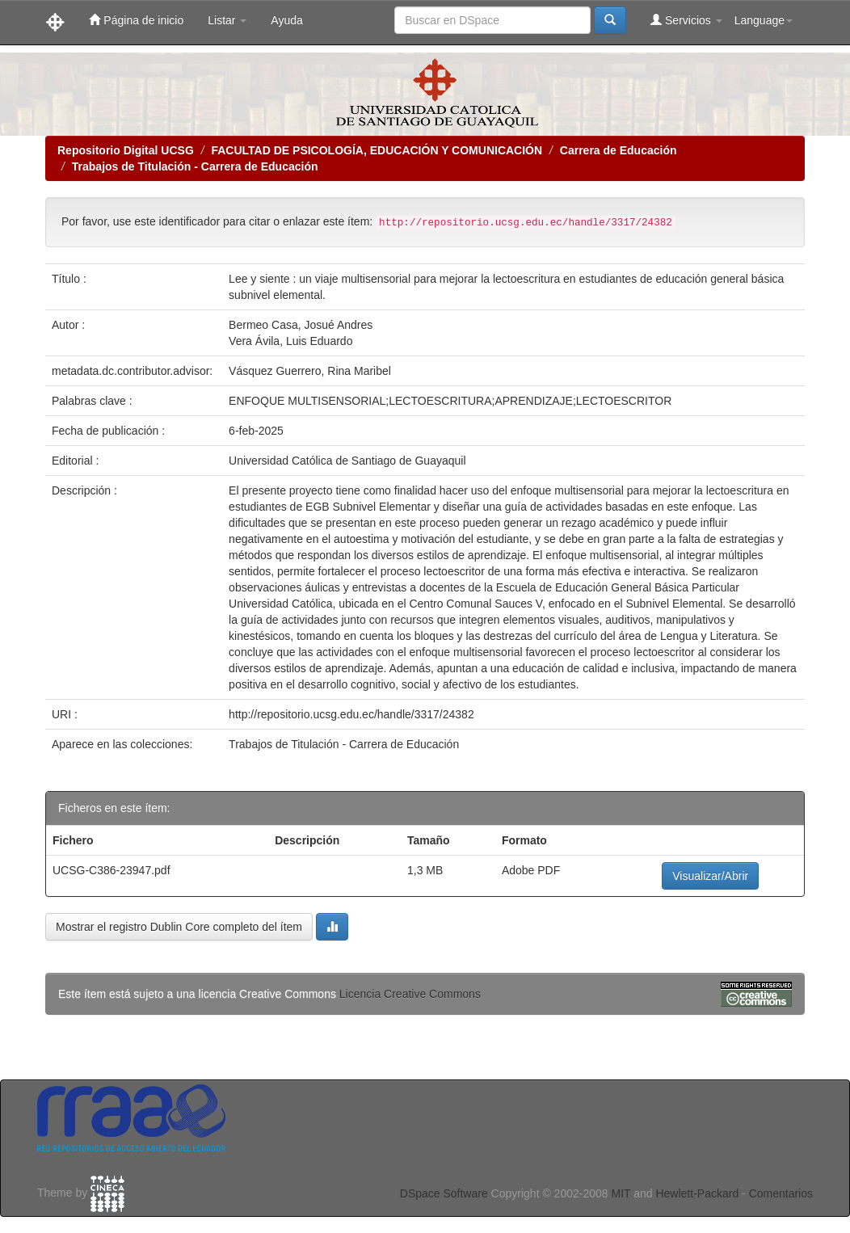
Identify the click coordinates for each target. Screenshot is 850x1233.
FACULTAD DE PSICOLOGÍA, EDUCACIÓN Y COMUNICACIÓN (376, 150)
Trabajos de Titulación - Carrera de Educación (195, 166)
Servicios (686, 20)
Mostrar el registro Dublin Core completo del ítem (179, 926)
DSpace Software (444, 1193)
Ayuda (286, 20)
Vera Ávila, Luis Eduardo (290, 341)
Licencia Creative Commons (410, 993)
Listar (227, 20)
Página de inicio (136, 20)
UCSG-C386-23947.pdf (111, 870)
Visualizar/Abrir (710, 875)
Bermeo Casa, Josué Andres (300, 324)
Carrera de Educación (618, 150)
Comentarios (781, 1193)
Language (763, 20)
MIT (620, 1193)
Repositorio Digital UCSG (125, 150)
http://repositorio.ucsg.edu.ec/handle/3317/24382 (351, 714)
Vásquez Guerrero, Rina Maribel (310, 370)
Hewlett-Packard (696, 1193)
